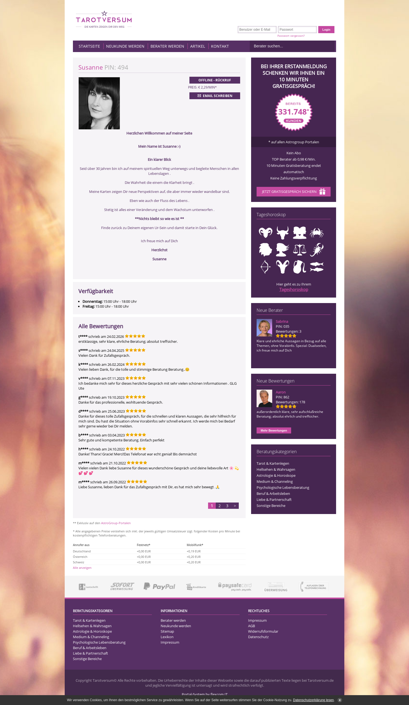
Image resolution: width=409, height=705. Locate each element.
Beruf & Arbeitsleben (273, 493)
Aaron (281, 392)
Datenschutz (258, 636)
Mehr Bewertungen (274, 430)
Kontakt (220, 46)
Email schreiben (214, 95)
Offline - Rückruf (214, 80)
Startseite (89, 46)
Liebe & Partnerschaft (274, 499)
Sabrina (282, 321)
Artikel (197, 46)
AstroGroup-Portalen (116, 523)
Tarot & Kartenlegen (273, 463)
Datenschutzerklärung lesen (313, 700)
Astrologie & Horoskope (276, 475)
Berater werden (167, 46)
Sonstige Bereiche (271, 505)
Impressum (170, 642)
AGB (251, 625)
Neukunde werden (125, 46)
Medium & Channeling (275, 481)
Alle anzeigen (82, 568)
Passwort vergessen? (291, 36)
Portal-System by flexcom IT (205, 694)
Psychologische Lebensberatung (283, 487)
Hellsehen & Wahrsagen (276, 469)
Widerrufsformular (263, 631)
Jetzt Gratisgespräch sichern (293, 192)
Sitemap (167, 631)
